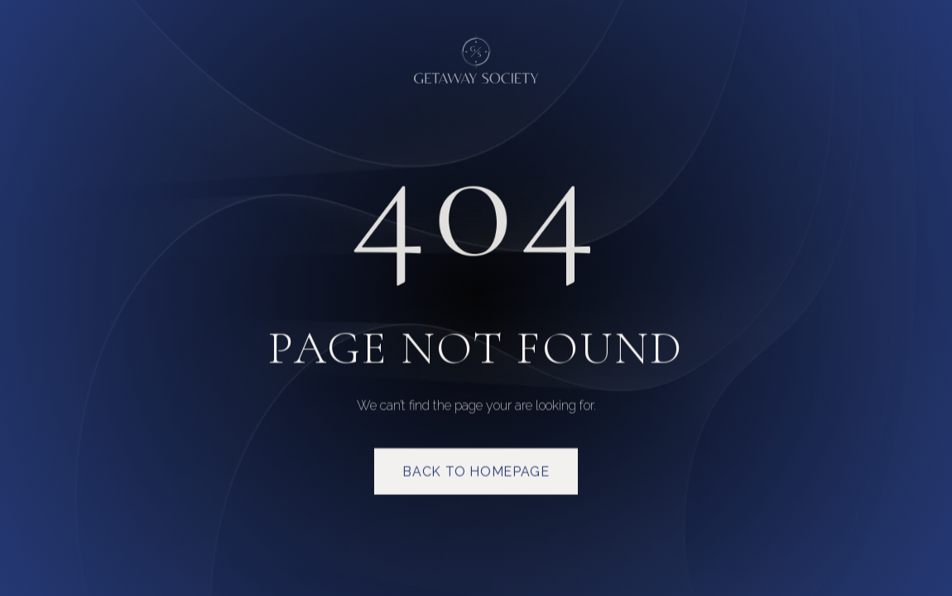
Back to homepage (475, 473)
